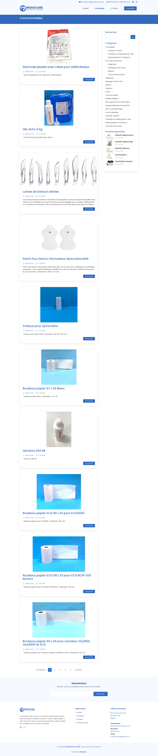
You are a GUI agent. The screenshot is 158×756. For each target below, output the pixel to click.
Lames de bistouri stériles (41, 192)
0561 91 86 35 (114, 726)
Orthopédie (110, 47)
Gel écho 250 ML (34, 451)
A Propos (114, 8)
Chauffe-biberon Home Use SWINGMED (124, 135)
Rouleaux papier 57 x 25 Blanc (44, 389)
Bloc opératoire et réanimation (117, 102)
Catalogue (99, 8)
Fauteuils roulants (115, 51)
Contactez (130, 8)
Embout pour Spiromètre (40, 326)
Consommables (111, 95)
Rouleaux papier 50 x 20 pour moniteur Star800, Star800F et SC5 (56, 643)
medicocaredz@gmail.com (120, 737)
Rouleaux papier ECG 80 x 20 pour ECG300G (53, 513)
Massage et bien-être (117, 68)
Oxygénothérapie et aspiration (117, 106)
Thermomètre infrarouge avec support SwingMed (125, 155)
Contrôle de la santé (113, 61)
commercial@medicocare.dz (91, 2)
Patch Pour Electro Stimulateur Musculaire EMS (56, 259)
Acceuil (79, 712)
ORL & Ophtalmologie (113, 109)
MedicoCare (29, 72)
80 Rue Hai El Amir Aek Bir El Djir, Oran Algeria (118, 715)
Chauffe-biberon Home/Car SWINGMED (124, 149)
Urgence (108, 88)
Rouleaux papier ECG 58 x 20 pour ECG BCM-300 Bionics (57, 577)
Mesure (111, 71)
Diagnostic (112, 64)
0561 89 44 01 (125, 726)
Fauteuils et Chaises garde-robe (121, 54)
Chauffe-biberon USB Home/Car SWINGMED (124, 142)
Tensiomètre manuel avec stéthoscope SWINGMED (123, 162)
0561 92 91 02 (114, 731)
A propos (80, 719)
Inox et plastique (111, 112)
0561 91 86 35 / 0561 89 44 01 (118, 2)
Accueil (85, 8)
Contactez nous (82, 722)
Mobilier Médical (111, 99)
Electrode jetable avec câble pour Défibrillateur (56, 67)
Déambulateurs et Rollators (119, 58)
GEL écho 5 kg (32, 130)
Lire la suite (89, 80)
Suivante (78, 670)
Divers (107, 92)
